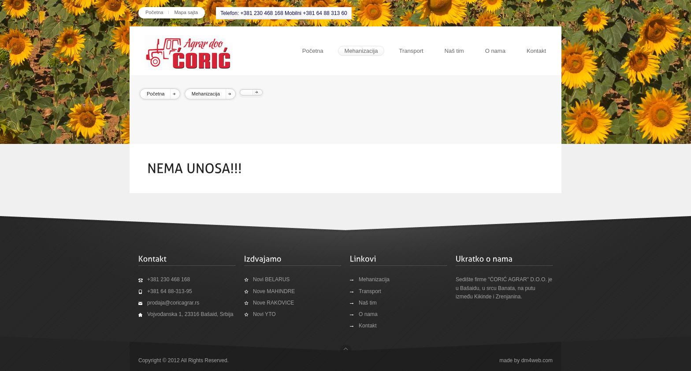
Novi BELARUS (271, 279)
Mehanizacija (361, 51)
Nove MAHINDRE (274, 291)
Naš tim (454, 51)
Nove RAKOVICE (273, 303)
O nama (495, 51)
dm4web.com (537, 360)
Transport (411, 51)
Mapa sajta (186, 12)
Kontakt (536, 51)
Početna (154, 12)
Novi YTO (264, 314)
